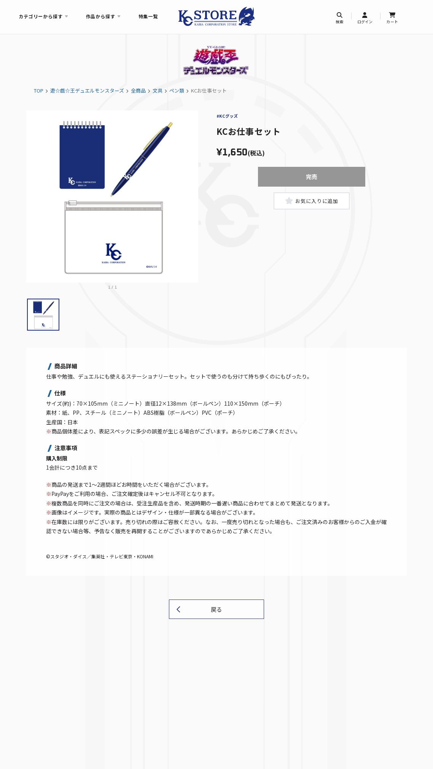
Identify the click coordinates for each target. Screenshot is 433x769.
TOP (38, 90)
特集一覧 (148, 16)
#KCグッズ (227, 116)
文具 (157, 90)
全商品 (138, 90)
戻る (216, 609)
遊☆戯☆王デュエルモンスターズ (87, 90)
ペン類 (176, 90)
